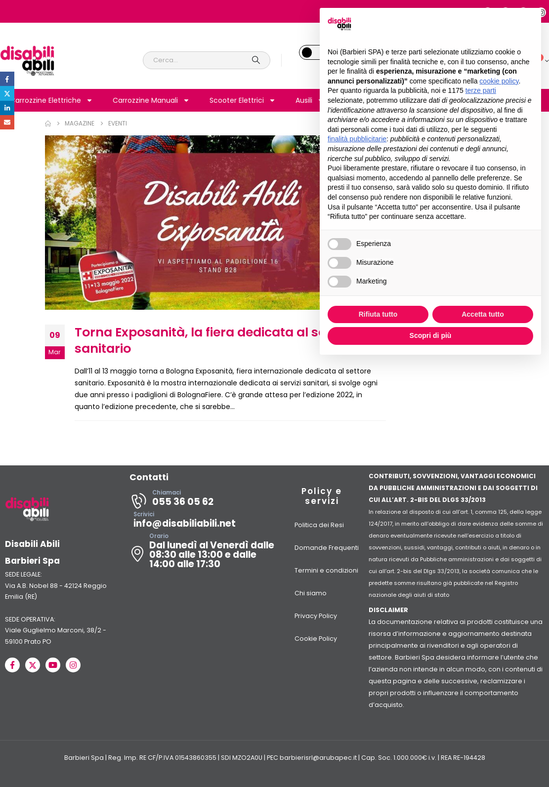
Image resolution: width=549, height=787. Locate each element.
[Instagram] (73, 665)
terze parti (480, 90)
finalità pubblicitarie (357, 139)
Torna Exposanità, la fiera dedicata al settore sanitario (215, 340)
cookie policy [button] (498, 81)
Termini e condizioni (326, 570)
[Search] (256, 60)
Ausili (310, 100)
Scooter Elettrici (243, 100)
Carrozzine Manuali (151, 100)
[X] (32, 665)
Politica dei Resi (319, 525)
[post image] (215, 222)
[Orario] (202, 554)
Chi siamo (311, 593)
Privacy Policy (316, 616)
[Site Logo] (27, 60)
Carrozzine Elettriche (51, 100)
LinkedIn (7, 108)
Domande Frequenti (327, 547)
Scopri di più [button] (431, 335)
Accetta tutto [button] (483, 314)
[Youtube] (52, 665)
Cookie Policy (316, 638)
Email (7, 122)
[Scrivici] (202, 523)
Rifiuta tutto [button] (378, 314)
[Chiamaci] (202, 501)
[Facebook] (12, 665)
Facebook (7, 79)
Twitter (7, 93)
